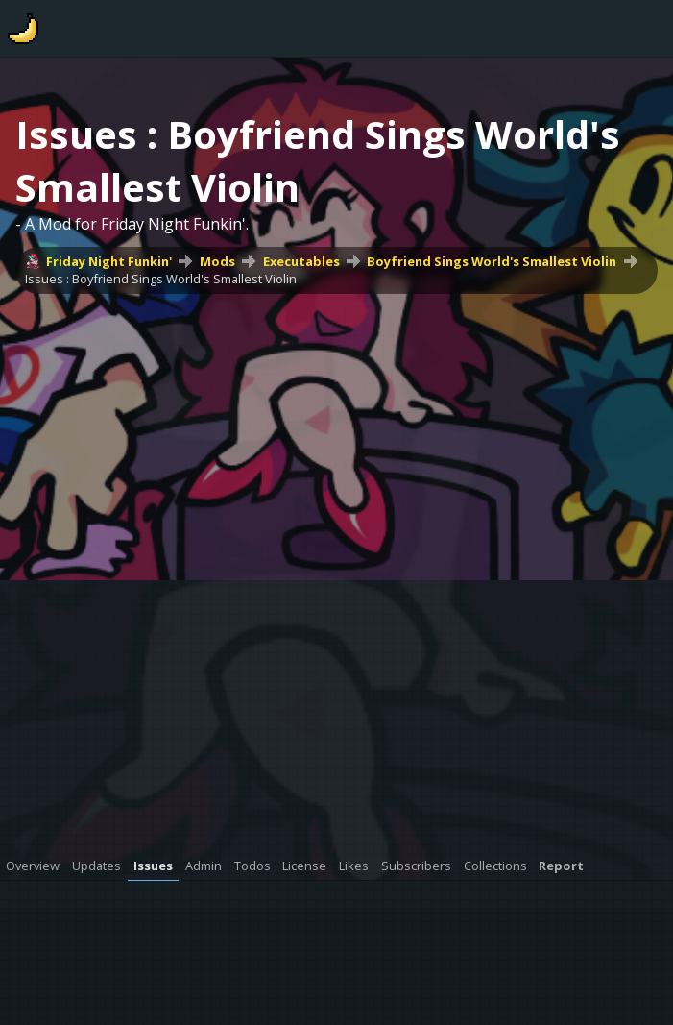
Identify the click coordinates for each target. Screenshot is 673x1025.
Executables (301, 261)
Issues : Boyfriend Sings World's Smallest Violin (161, 278)
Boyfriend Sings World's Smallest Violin (491, 261)
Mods (217, 261)
